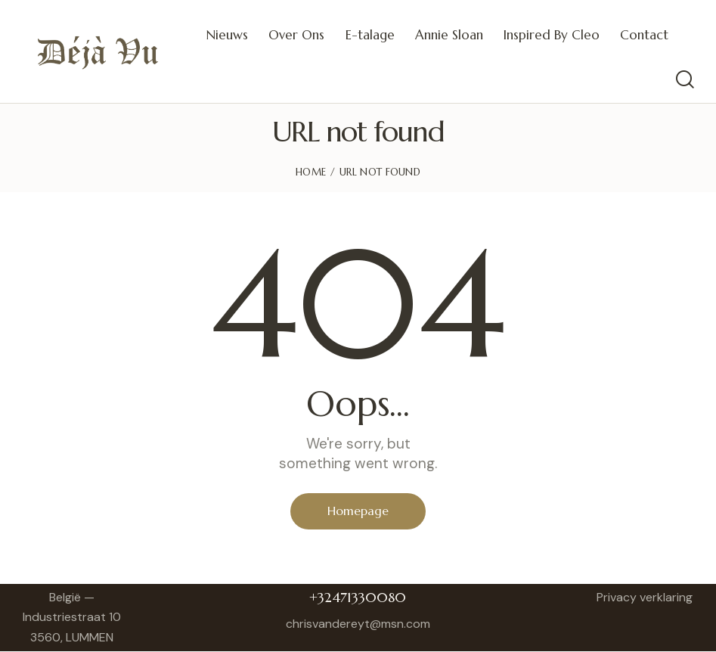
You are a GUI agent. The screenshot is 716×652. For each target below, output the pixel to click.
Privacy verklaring (645, 597)
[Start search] (683, 80)
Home (311, 172)
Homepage (358, 511)
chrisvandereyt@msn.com (358, 624)
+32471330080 (357, 597)
